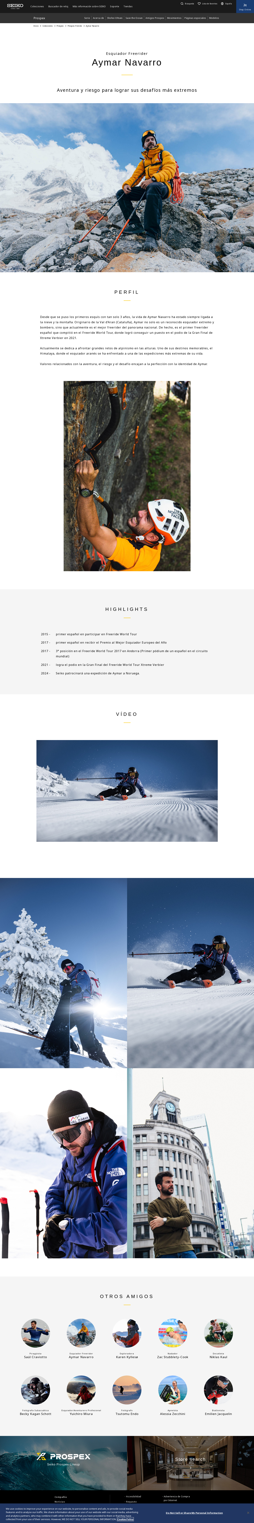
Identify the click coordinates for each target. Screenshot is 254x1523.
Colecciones (47, 26)
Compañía (61, 1497)
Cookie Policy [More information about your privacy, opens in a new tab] (125, 1519)
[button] (187, 3)
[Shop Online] (245, 6)
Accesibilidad (133, 1496)
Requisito (131, 1501)
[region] (127, 1513)
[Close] (248, 1513)
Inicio (36, 26)
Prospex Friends (75, 26)
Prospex (60, 26)
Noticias (60, 1501)
